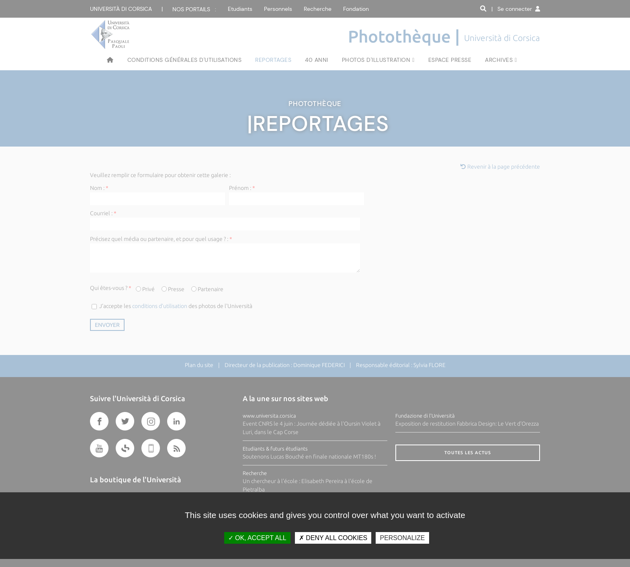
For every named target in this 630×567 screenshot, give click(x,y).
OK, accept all (257, 537)
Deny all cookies (333, 537)
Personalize (402, 537)
